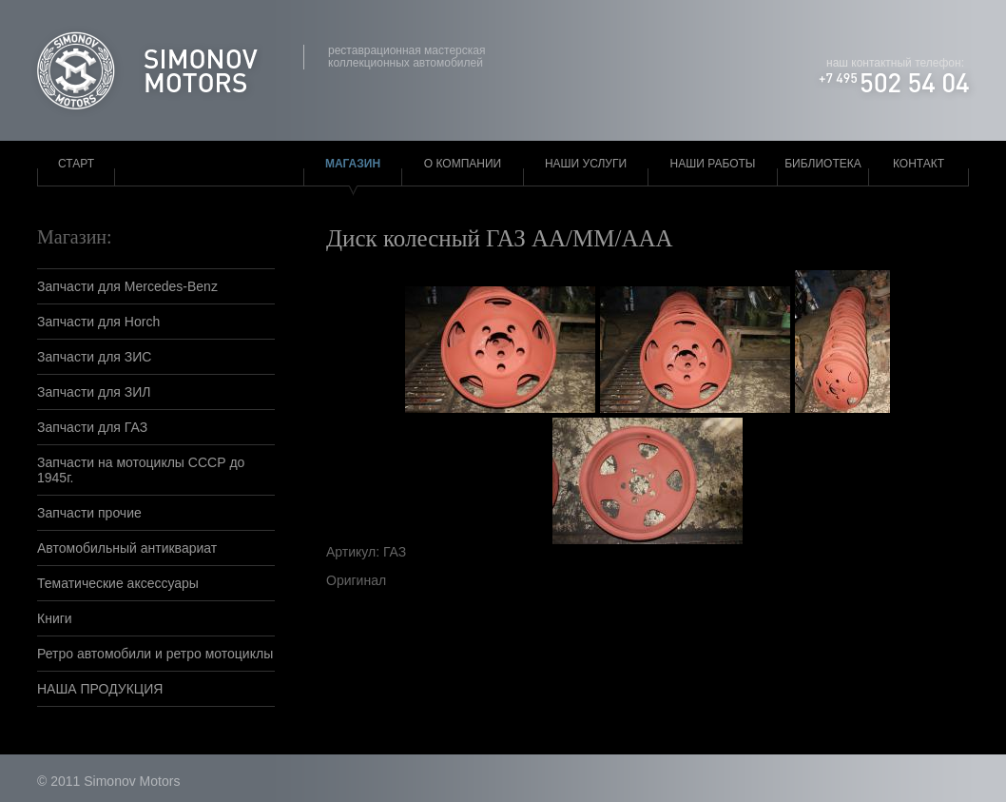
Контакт (918, 163)
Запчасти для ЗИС (94, 356)
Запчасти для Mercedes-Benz (127, 286)
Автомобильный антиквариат (127, 548)
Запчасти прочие (89, 512)
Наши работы (713, 163)
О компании (462, 163)
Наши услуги (586, 163)
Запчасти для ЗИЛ (94, 392)
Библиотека (822, 163)
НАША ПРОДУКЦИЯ (100, 688)
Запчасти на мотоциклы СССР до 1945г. (140, 470)
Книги (54, 618)
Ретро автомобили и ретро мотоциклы (155, 653)
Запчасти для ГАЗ (92, 427)
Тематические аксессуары (118, 583)
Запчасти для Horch (98, 321)
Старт (76, 163)
